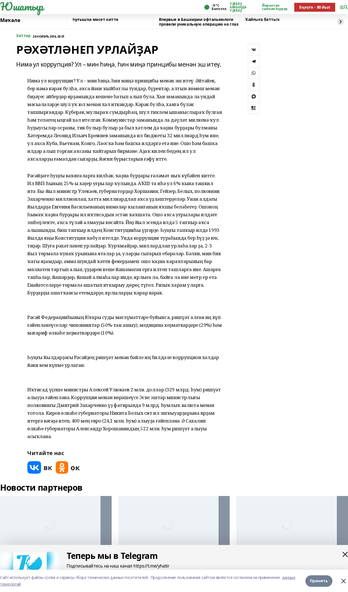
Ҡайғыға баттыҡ (262, 19)
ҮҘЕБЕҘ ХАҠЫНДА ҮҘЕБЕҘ (238, 7)
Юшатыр (21, 6)
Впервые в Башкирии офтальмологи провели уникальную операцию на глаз (198, 21)
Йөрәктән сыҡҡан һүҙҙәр (275, 7)
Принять (319, 580)
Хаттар (23, 35)
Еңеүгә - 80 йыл (314, 7)
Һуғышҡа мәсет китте (95, 19)
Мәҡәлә (10, 20)
